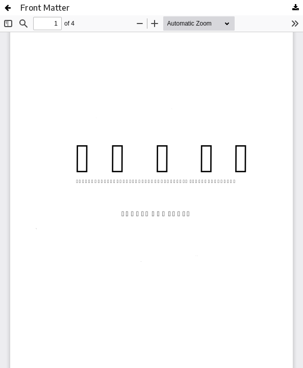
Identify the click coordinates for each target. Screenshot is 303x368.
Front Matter (45, 8)
